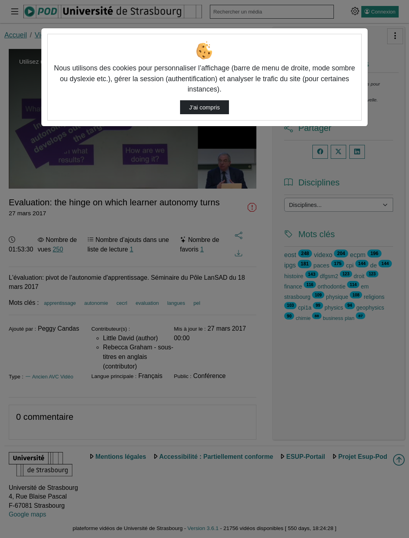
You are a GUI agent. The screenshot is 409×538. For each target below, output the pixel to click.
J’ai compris (204, 107)
